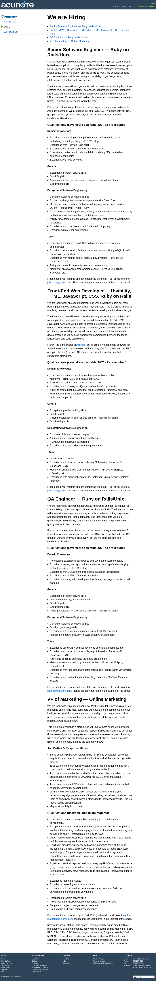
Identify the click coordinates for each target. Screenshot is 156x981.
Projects (35, 963)
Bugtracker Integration (39, 965)
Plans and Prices (147, 6)
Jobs (7, 26)
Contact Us (11, 31)
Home (115, 6)
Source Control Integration (41, 967)
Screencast (5, 965)
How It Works (128, 6)
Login (152, 3)
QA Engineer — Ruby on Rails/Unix (69, 37)
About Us (10, 21)
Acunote (80, 107)
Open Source (5, 967)
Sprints (34, 961)
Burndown (35, 959)
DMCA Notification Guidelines (103, 963)
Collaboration (36, 972)
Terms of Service (99, 961)
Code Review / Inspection (40, 970)
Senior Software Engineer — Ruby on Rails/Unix (76, 26)
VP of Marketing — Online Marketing (69, 41)
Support (4, 970)
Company (66, 955)
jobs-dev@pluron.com (59, 282)
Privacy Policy (98, 959)
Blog (2, 972)
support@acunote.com (141, 959)
